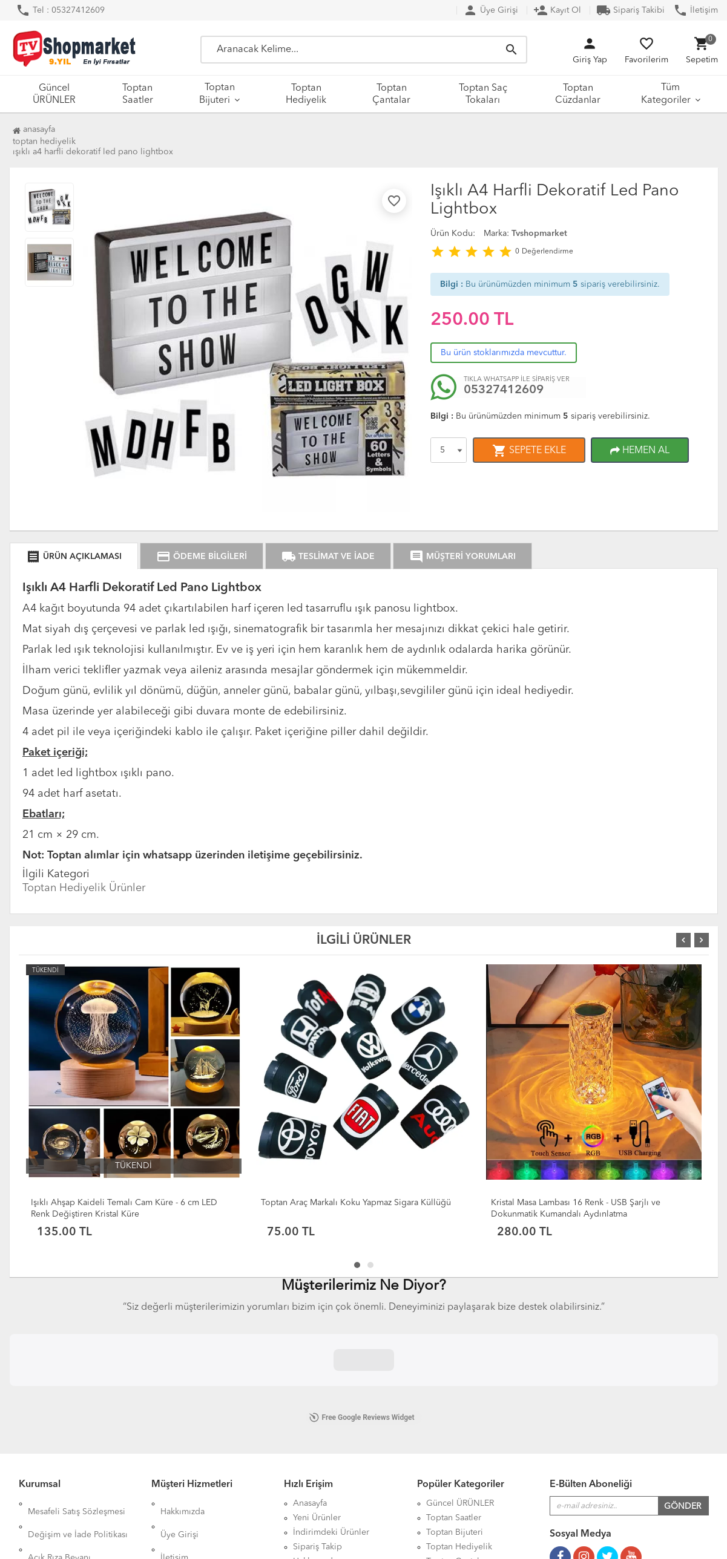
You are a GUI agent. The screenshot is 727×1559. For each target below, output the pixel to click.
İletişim (695, 10)
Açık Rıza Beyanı (59, 1380)
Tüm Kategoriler (666, 94)
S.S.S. (171, 1394)
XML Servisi (182, 1438)
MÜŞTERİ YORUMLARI (462, 556)
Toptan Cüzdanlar (577, 94)
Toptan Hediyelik (306, 94)
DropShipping (188, 1423)
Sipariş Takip (317, 1394)
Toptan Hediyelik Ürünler (83, 888)
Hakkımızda (182, 1351)
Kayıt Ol (557, 10)
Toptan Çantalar (391, 94)
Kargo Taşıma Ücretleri (204, 1409)
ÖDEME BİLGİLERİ (201, 556)
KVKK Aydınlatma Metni (74, 1394)
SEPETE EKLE (529, 451)
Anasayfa (34, 129)
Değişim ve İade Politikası (78, 1365)
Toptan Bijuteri (217, 94)
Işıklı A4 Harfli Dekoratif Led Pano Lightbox (93, 152)
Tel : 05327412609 (60, 10)
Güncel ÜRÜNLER (54, 94)
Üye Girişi (490, 10)
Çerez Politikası (57, 1450)
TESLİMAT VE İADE (328, 556)
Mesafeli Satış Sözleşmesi (76, 1351)
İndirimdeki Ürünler (331, 1380)
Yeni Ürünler (317, 1365)
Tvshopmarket (539, 233)
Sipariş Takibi (630, 10)
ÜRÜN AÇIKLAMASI (74, 556)
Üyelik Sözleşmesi (62, 1435)
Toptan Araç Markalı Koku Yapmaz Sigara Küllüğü (356, 1202)
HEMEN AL (639, 451)
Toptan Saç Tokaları (483, 94)
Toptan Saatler (137, 94)
